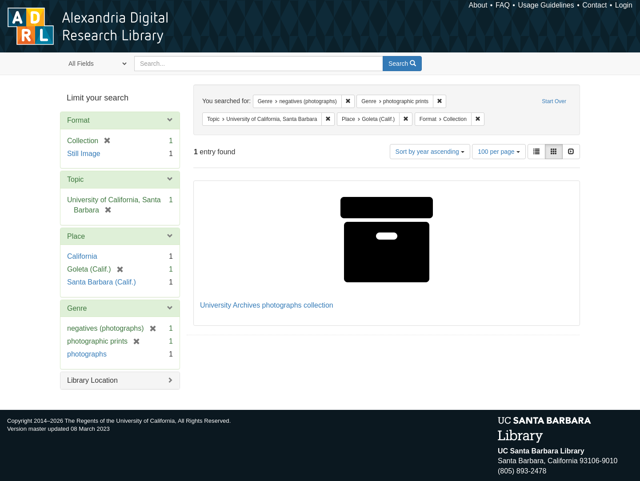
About (478, 5)
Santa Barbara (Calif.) (101, 282)
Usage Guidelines (546, 5)
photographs (87, 354)
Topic (75, 179)
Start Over (554, 101)
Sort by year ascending (430, 151)
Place (76, 236)
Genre (77, 308)
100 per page (499, 151)
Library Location (92, 380)
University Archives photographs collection (266, 305)
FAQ (503, 5)
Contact (594, 5)
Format (78, 120)
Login (623, 5)
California (82, 256)
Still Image (83, 153)
